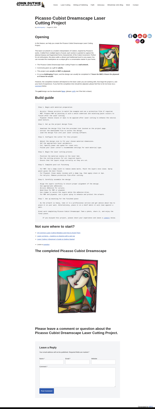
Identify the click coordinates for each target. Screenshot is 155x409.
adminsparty (41, 27)
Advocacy (100, 5)
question (46, 242)
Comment (43, 364)
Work (128, 5)
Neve (18, 407)
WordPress (34, 407)
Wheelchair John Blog (115, 5)
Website (94, 356)
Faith (92, 5)
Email (68, 356)
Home (55, 5)
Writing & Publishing (80, 5)
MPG (151, 407)
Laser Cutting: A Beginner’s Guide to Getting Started (56, 237)
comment (38, 85)
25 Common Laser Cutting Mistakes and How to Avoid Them (58, 230)
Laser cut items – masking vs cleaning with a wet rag (56, 234)
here (63, 91)
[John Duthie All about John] (30, 5)
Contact (135, 5)
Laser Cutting (65, 5)
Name (42, 356)
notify (74, 91)
